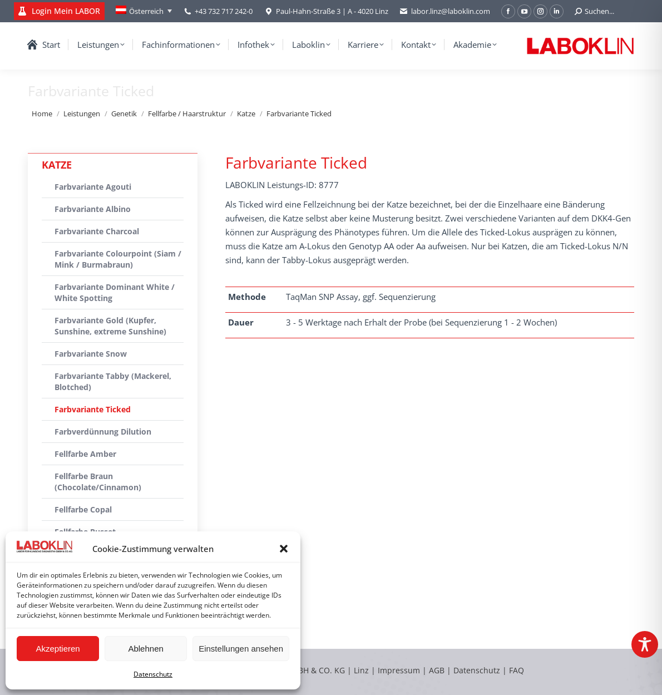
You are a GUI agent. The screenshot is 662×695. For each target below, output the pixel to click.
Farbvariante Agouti (93, 186)
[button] (283, 548)
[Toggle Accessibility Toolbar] (644, 644)
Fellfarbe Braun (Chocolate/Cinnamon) (98, 481)
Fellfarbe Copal (83, 509)
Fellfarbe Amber (85, 453)
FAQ (516, 670)
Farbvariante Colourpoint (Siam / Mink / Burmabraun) (118, 259)
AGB (438, 670)
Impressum (399, 670)
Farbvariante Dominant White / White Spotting (115, 292)
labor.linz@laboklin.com (444, 11)
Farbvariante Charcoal (97, 231)
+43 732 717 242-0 (224, 11)
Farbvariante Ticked (93, 409)
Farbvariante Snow (91, 353)
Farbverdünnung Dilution (103, 431)
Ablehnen (145, 648)
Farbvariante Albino (93, 209)
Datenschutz (153, 674)
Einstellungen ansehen (241, 648)
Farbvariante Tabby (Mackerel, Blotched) (113, 381)
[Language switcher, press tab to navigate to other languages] (144, 11)
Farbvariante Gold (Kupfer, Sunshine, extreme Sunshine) (110, 326)
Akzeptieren (58, 648)
